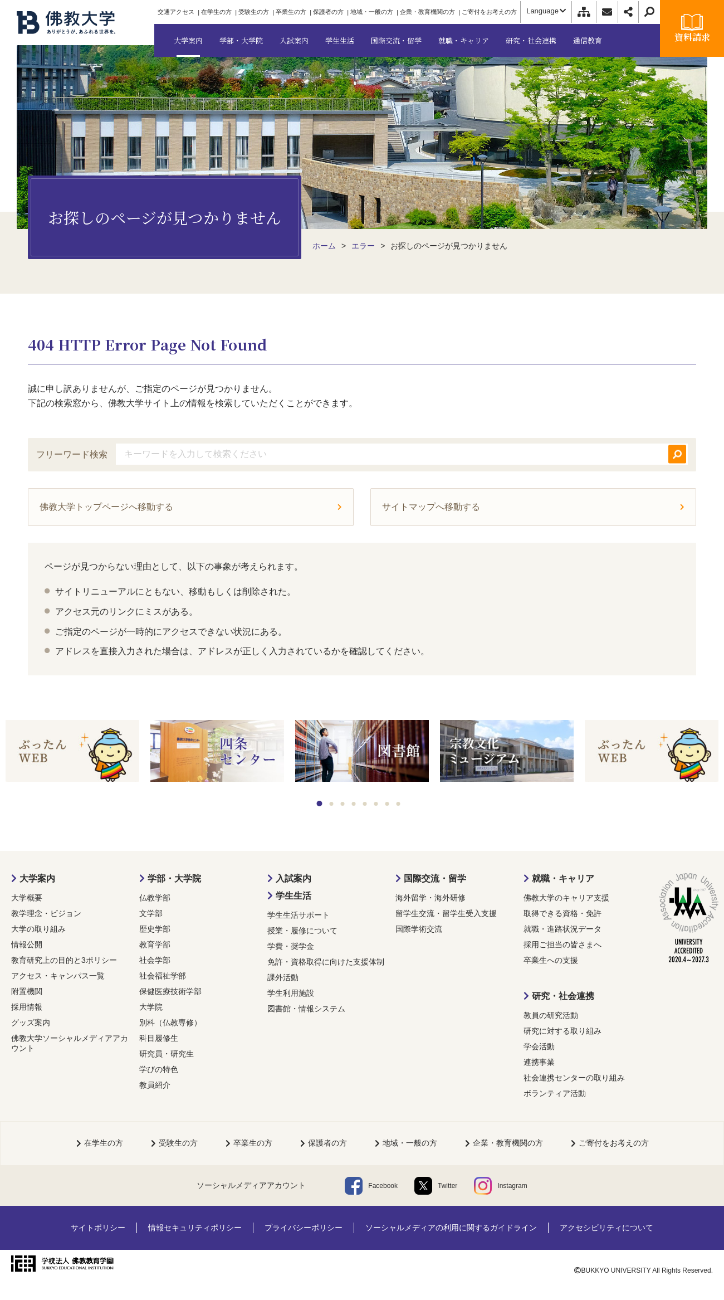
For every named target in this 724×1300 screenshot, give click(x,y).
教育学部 (154, 944)
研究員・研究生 (166, 1053)
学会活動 (539, 1046)
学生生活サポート (298, 915)
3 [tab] (343, 804)
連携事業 (539, 1062)
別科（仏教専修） (170, 1022)
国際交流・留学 (435, 878)
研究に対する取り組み (562, 1030)
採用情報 (26, 1006)
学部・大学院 (174, 878)
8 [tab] (398, 804)
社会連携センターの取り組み (574, 1077)
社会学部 (154, 960)
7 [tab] (387, 804)
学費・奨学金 (290, 946)
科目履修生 (158, 1038)
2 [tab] (332, 804)
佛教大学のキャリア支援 (566, 897)
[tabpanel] (72, 752)
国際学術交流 (418, 928)
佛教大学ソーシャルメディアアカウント (69, 1043)
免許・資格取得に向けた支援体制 (325, 961)
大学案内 (37, 878)
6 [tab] (376, 804)
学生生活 (293, 895)
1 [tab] (319, 803)
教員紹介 (154, 1084)
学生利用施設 (290, 993)
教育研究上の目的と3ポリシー (64, 960)
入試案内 (293, 878)
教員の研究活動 (551, 1015)
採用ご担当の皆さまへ (562, 944)
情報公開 (26, 944)
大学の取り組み (38, 928)
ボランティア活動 (555, 1093)
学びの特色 (158, 1069)
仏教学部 (154, 897)
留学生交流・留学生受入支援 (446, 913)
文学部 (151, 913)
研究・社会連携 (563, 996)
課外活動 (283, 977)
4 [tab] (354, 804)
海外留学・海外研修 (430, 897)
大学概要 (26, 897)
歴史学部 (154, 928)
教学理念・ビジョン (46, 913)
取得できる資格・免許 (562, 913)
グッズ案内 (30, 1022)
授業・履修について (302, 930)
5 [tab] (365, 804)
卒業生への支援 (551, 960)
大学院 (151, 1006)
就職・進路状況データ (562, 928)
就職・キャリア (563, 878)
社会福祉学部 (162, 975)
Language (546, 11)
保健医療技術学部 (170, 991)
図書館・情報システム (306, 1008)
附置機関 (26, 991)
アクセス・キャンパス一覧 (58, 975)
